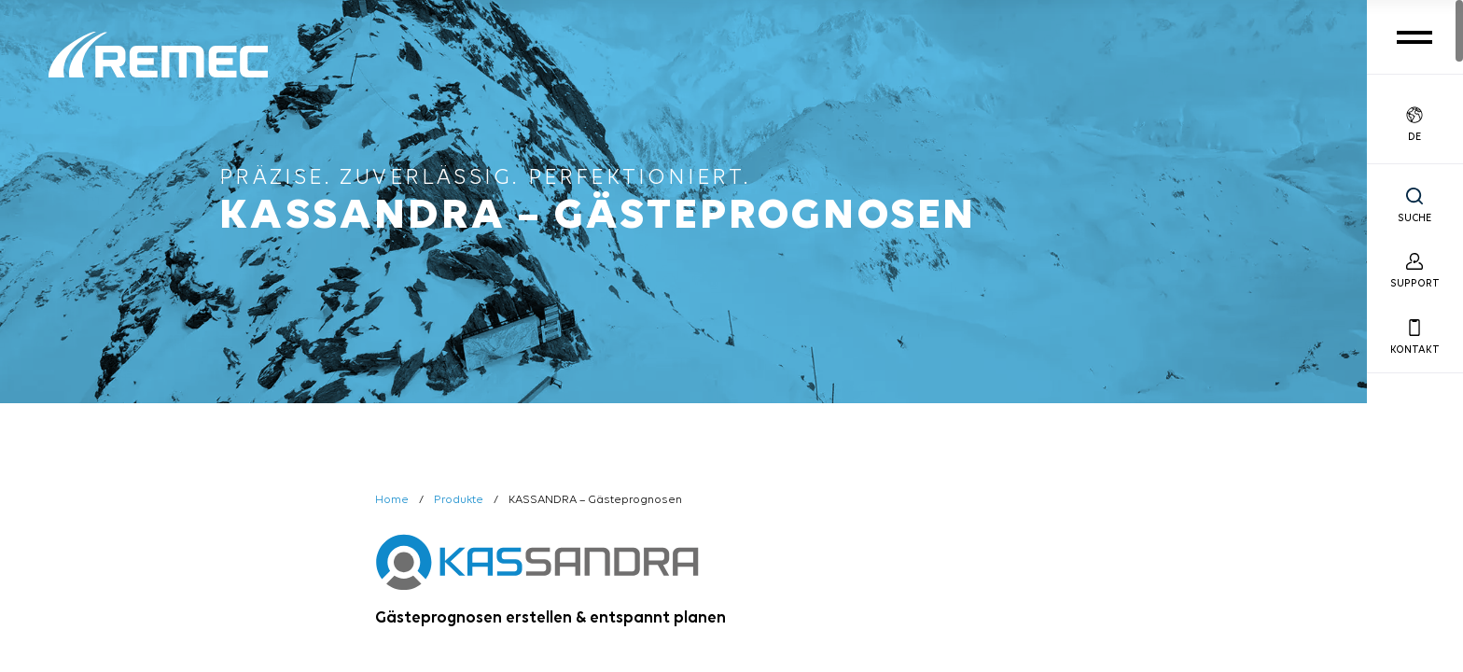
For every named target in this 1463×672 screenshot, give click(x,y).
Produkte (458, 500)
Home (392, 500)
